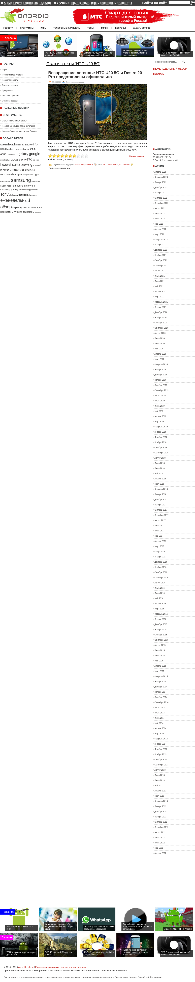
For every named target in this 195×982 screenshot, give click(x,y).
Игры (43, 28)
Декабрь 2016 (160, 562)
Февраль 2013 (161, 801)
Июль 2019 (159, 401)
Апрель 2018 (160, 479)
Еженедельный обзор (171, 68)
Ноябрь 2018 (160, 442)
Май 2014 (159, 723)
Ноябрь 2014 (160, 692)
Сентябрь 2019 (161, 390)
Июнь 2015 (159, 655)
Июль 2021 (159, 276)
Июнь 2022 (159, 219)
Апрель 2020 (160, 354)
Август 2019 (160, 395)
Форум (104, 28)
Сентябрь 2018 (161, 453)
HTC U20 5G (124, 165)
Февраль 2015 (161, 676)
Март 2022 (159, 234)
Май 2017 (159, 536)
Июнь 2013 (159, 780)
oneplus (18, 174)
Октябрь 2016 (160, 572)
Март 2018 (159, 484)
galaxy (23, 154)
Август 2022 (160, 208)
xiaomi (22, 194)
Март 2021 (159, 297)
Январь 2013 (160, 806)
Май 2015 (159, 661)
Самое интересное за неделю (27, 3)
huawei (5, 164)
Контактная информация (73, 967)
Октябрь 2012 (160, 822)
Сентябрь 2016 (161, 577)
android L (11, 149)
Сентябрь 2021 (161, 265)
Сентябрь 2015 (161, 640)
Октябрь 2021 (160, 260)
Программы (27, 28)
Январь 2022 (160, 245)
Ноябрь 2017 (160, 505)
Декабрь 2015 (160, 624)
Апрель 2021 (160, 291)
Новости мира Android (12, 75)
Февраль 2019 (161, 427)
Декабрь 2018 (160, 437)
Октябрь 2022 (160, 198)
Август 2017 (160, 520)
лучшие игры (25, 207)
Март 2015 (159, 671)
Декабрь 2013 (160, 749)
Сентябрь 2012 (161, 827)
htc (29, 159)
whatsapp (13, 195)
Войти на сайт (154, 3)
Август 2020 (160, 333)
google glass (5, 160)
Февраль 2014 (161, 739)
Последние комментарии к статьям (18, 126)
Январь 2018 (160, 494)
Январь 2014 (160, 744)
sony (4, 194)
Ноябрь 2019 (160, 380)
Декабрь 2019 (160, 375)
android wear (22, 149)
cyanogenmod (12, 154)
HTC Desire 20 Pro (110, 165)
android (9, 144)
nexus (4, 174)
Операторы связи (10, 85)
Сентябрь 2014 (161, 702)
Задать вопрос (141, 28)
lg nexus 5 (5, 170)
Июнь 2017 (159, 531)
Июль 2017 (159, 525)
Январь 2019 (160, 432)
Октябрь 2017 (160, 510)
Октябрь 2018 (160, 447)
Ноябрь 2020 (160, 317)
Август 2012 (160, 832)
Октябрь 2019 (160, 385)
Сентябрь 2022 (161, 203)
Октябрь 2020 (160, 323)
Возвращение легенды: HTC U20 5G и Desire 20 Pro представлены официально (95, 75)
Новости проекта (10, 80)
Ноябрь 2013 (160, 754)
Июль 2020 (159, 338)
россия (38, 212)
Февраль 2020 (161, 364)
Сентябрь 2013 (161, 765)
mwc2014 (30, 170)
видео (34, 195)
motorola (18, 169)
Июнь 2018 (159, 468)
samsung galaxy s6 (30, 190)
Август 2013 (160, 770)
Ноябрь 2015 (160, 629)
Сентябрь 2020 (161, 328)
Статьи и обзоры (10, 101)
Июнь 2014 (159, 718)
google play (19, 159)
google (34, 154)
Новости (8, 28)
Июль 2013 (159, 775)
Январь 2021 (160, 307)
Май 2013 (159, 785)
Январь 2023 (160, 182)
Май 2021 (159, 286)
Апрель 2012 (160, 853)
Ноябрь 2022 (160, 193)
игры (94, 3)
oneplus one (28, 175)
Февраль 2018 (161, 489)
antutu (33, 149)
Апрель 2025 (160, 172)
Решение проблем (10, 95)
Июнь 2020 (159, 343)
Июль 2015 (159, 650)
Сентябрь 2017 (161, 515)
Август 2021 (160, 271)
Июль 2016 (159, 588)
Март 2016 (159, 609)
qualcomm (5, 181)
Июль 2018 (159, 463)
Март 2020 (159, 359)
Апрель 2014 (160, 728)
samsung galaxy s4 (24, 185)
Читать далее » (136, 156)
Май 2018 (159, 473)
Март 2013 (159, 796)
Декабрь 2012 (160, 811)
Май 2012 (159, 848)
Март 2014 (159, 733)
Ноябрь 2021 (160, 255)
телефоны (107, 3)
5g (1, 145)
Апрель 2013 (160, 791)
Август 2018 (160, 458)
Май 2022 (159, 224)
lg (30, 165)
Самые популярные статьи (14, 121)
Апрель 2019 (160, 416)
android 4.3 (19, 145)
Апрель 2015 (160, 666)
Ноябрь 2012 (160, 817)
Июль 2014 (159, 713)
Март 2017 (159, 546)
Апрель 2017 (160, 541)
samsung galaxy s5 (11, 189)
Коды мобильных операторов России (19, 131)
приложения (80, 3)
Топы (90, 28)
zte (29, 195)
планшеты (124, 3)
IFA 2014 (16, 165)
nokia (11, 174)
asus (3, 154)
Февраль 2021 (161, 302)
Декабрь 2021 (160, 250)
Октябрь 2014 (160, 697)
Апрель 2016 (160, 603)
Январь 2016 (160, 619)
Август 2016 (160, 583)
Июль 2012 (159, 837)
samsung (21, 180)
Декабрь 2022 (160, 187)
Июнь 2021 (159, 281)
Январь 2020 (160, 369)
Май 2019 (159, 411)
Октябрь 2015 (160, 635)
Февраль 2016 (161, 614)
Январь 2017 (160, 557)
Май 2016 (159, 598)
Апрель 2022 (160, 229)
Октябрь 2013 (160, 759)
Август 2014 (160, 707)
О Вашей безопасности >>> (166, 160)
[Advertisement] (173, 111)
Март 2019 (159, 421)
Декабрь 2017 (160, 499)
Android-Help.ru (26, 967)
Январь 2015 (160, 681)
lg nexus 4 (37, 165)
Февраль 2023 (161, 177)
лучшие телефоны (24, 212)
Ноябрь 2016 (160, 567)
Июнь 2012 (159, 843)
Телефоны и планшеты (66, 28)
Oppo (36, 174)
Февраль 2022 (161, 239)
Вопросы (120, 28)
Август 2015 (160, 645)
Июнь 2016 (159, 593)
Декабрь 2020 (160, 312)
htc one (36, 160)
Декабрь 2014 (160, 687)
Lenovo (24, 164)
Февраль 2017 (161, 551)
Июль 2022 (159, 213)
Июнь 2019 (159, 406)
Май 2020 (159, 349)
